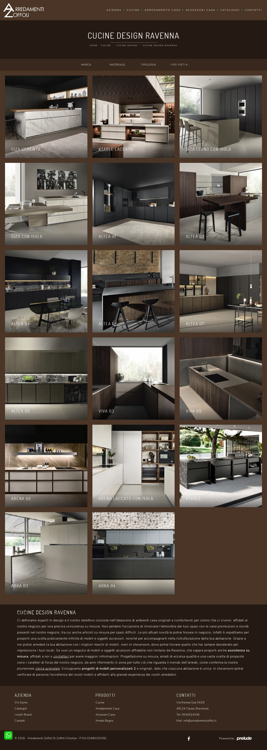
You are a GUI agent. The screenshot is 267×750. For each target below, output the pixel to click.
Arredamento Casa (163, 10)
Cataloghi (230, 10)
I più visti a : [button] (180, 64)
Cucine (133, 10)
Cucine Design (126, 45)
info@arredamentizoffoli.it (199, 721)
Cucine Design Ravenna (160, 45)
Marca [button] (86, 64)
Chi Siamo (21, 702)
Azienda (114, 10)
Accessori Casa (200, 10)
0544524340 (191, 715)
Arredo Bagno (104, 721)
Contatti (253, 10)
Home (94, 45)
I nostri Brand (23, 715)
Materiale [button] (117, 64)
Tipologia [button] (148, 64)
